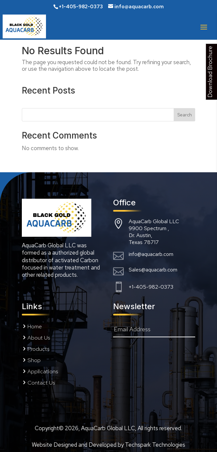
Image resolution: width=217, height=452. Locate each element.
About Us (38, 337)
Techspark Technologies (155, 444)
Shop (34, 360)
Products (38, 348)
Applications (42, 371)
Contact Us (41, 382)
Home (34, 326)
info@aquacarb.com (151, 254)
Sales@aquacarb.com (153, 269)
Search (184, 115)
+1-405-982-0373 (151, 286)
